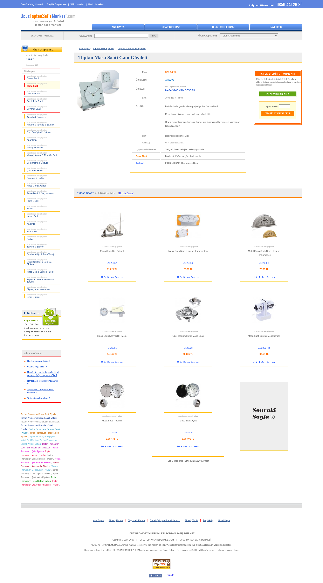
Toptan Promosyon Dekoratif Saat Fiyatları (40, 422)
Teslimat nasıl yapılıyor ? (38, 398)
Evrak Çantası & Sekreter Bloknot (39, 262)
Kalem (37, 207)
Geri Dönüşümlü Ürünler (39, 131)
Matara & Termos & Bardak (40, 123)
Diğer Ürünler (37, 296)
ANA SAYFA (118, 27)
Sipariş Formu (116, 520)
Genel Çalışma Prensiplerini (175, 550)
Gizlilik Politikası (198, 550)
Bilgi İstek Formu (136, 520)
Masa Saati (37, 85)
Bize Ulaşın (224, 520)
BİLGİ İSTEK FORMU (223, 27)
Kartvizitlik (37, 230)
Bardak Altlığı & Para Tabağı (41, 253)
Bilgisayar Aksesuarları (38, 288)
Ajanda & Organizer (37, 116)
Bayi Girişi (208, 520)
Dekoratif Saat (37, 92)
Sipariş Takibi (191, 520)
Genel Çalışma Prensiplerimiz (165, 520)
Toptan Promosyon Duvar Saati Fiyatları (39, 414)
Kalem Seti (37, 215)
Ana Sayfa (84, 48)
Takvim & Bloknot (37, 245)
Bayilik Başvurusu (57, 4)
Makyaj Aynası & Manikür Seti (42, 154)
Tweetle (170, 575)
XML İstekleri (77, 4)
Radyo (37, 238)
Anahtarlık (37, 139)
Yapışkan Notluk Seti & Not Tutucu (40, 279)
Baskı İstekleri (96, 4)
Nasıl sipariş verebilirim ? (38, 361)
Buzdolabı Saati (37, 100)
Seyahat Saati (37, 108)
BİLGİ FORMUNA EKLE (278, 94)
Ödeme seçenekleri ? (37, 367)
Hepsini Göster (126, 193)
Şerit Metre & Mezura (37, 162)
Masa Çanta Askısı (37, 184)
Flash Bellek (37, 200)
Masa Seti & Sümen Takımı (40, 271)
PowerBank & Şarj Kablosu (40, 192)
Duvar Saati (37, 77)
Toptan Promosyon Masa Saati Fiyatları (39, 418)
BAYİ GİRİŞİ (276, 27)
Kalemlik (37, 223)
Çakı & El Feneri (37, 169)
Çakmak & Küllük (37, 177)
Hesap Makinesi (37, 146)
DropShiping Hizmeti (32, 4)
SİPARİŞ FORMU (171, 27)
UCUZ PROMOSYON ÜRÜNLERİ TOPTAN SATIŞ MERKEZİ (161, 533)
